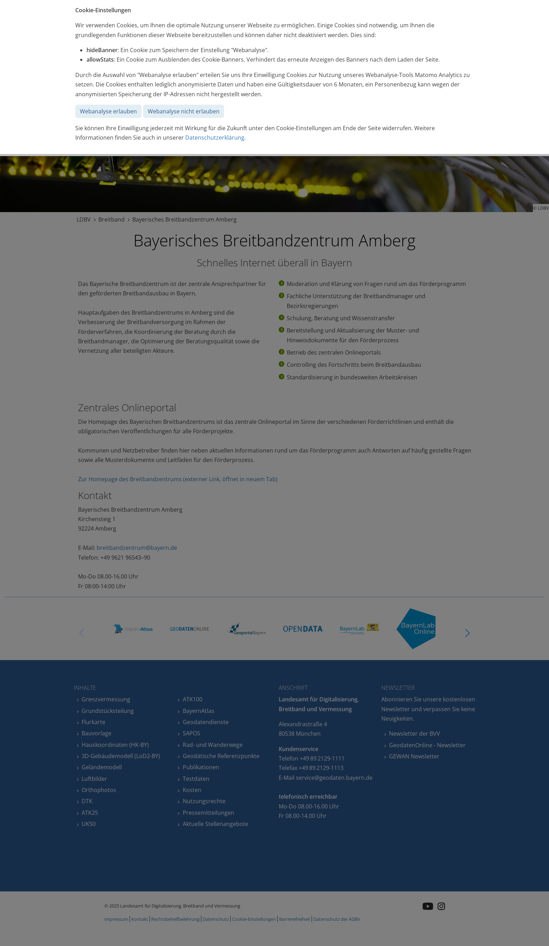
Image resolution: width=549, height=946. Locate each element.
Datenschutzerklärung (214, 137)
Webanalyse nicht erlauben (184, 111)
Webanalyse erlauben (108, 111)
